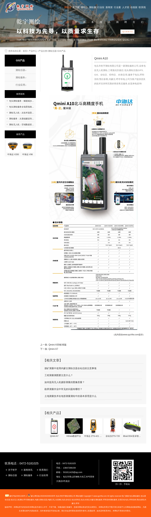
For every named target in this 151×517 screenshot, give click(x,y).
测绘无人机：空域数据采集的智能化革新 (27, 124)
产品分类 (43, 51)
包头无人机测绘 (17, 500)
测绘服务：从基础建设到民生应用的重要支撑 (29, 118)
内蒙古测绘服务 (96, 500)
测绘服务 (20, 77)
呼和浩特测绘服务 (110, 500)
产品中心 (33, 51)
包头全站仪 (66, 500)
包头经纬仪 (76, 500)
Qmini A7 (53, 349)
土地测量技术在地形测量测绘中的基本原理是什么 (70, 396)
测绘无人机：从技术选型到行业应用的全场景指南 (32, 113)
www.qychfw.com (131, 334)
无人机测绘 (54, 500)
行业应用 (20, 85)
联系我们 (43, 470)
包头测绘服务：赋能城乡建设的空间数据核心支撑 (32, 101)
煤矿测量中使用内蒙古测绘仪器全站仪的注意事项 (70, 368)
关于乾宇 (12, 470)
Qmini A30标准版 (58, 344)
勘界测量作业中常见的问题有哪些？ (63, 389)
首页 (25, 51)
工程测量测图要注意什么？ (59, 375)
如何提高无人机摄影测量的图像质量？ (65, 382)
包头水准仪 (85, 500)
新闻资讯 (28, 470)
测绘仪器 (52, 51)
